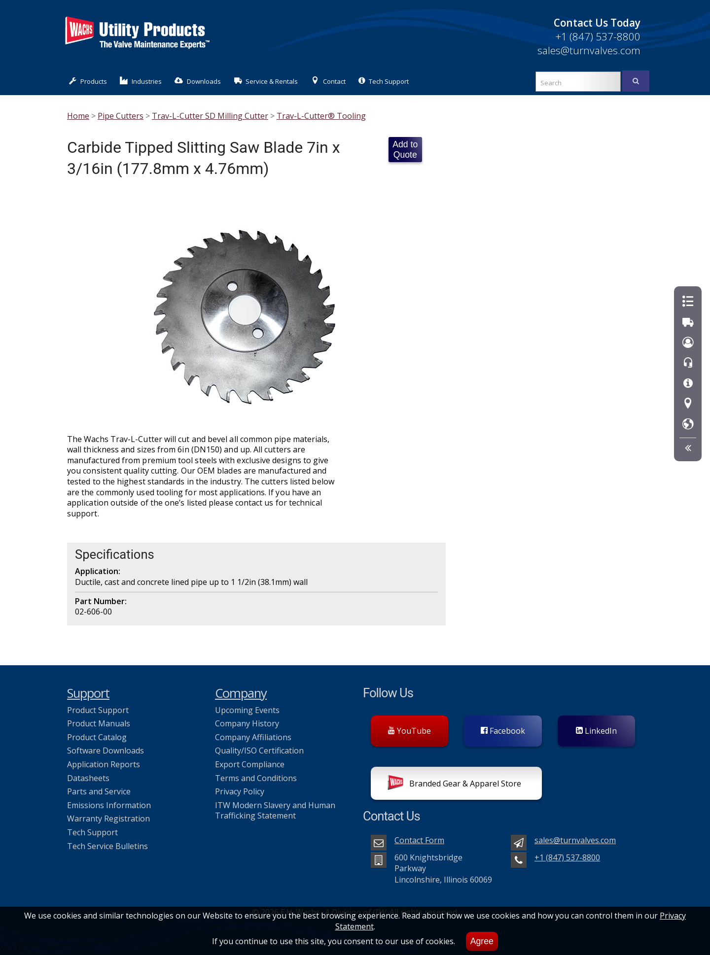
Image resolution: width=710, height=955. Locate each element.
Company (241, 693)
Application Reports (103, 764)
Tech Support (383, 81)
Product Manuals (98, 723)
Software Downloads (105, 750)
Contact (328, 81)
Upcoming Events (247, 710)
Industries (141, 81)
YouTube (409, 730)
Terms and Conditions (256, 778)
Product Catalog (97, 737)
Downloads (198, 81)
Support (88, 693)
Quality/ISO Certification (259, 750)
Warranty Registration (108, 818)
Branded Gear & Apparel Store (454, 784)
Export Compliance (249, 764)
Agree (482, 941)
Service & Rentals (266, 81)
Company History (247, 723)
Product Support (98, 710)
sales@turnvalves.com (588, 50)
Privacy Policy (239, 791)
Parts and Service (99, 791)
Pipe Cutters (120, 115)
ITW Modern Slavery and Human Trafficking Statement (275, 810)
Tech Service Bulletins (107, 846)
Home (78, 115)
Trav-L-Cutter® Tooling (321, 115)
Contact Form (419, 840)
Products (88, 81)
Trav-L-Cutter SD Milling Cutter (210, 115)
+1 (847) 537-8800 (597, 36)
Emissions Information (109, 805)
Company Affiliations (253, 737)
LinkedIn (596, 730)
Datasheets (88, 778)
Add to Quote (405, 149)
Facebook (503, 730)
